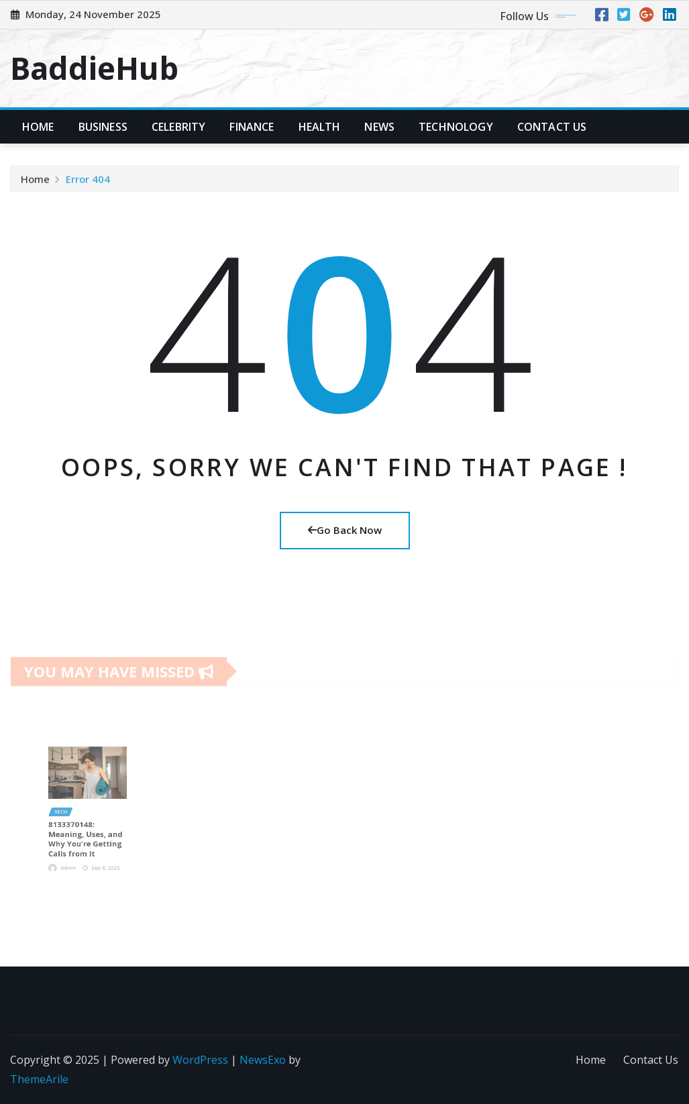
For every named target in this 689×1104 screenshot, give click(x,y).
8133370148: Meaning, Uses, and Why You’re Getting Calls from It (86, 826)
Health (320, 126)
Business (102, 126)
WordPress (200, 1059)
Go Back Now (345, 530)
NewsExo (263, 1059)
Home (38, 126)
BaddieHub (94, 68)
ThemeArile (39, 1079)
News (379, 126)
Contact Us (552, 126)
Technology (456, 126)
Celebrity (178, 126)
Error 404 (88, 182)
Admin (76, 844)
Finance (251, 126)
